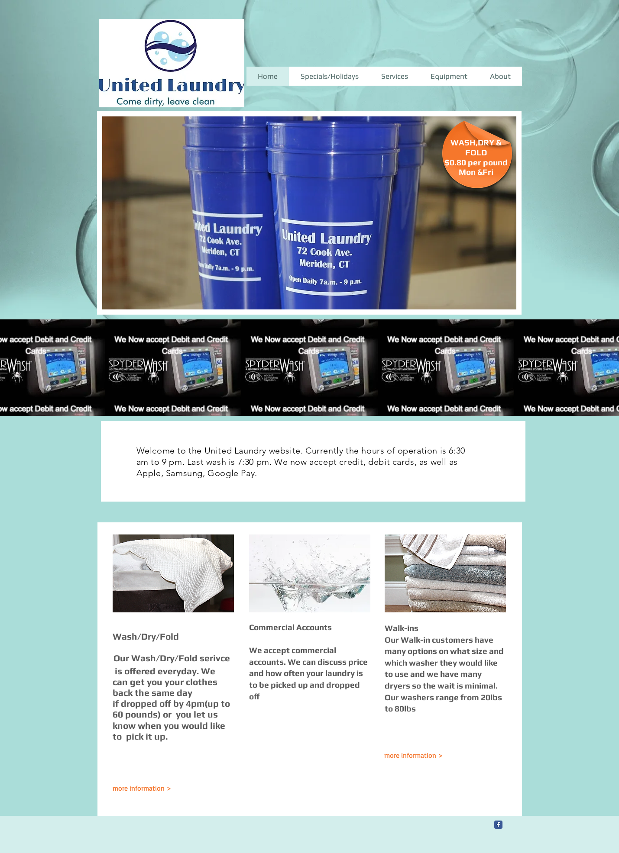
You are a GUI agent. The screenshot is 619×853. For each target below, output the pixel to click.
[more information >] (419, 755)
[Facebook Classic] (498, 825)
